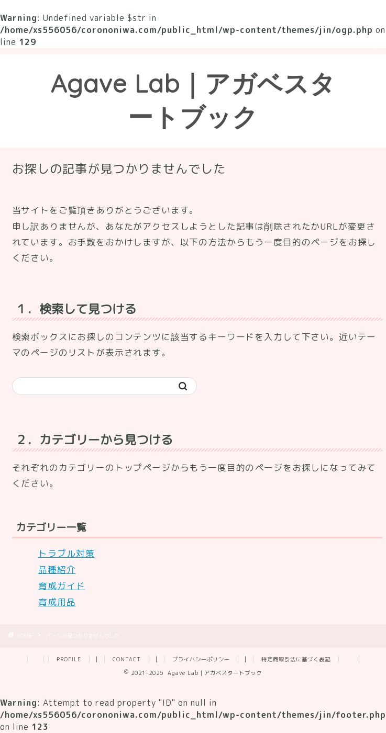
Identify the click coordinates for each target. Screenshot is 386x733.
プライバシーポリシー (201, 659)
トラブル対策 (66, 553)
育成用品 (57, 602)
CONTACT (127, 659)
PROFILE (69, 659)
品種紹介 (57, 569)
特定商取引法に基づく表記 (295, 659)
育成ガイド (61, 586)
